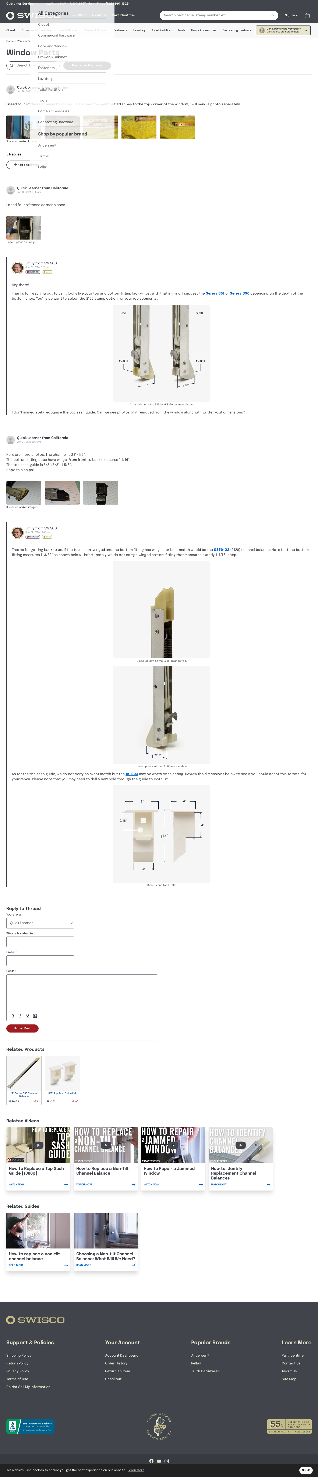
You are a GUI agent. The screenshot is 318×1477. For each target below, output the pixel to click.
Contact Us (291, 1363)
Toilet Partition (162, 30)
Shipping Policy (18, 1355)
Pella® (196, 1363)
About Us (289, 1371)
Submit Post (22, 1028)
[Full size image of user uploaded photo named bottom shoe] (138, 127)
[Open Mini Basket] (308, 15)
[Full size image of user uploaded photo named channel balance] (23, 127)
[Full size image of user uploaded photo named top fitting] (177, 127)
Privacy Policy (17, 1371)
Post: (10, 971)
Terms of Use (17, 1379)
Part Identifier (293, 1355)
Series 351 (215, 293)
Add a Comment (26, 164)
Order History (116, 1363)
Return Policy (17, 1363)
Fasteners (120, 30)
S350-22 (221, 550)
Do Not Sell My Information (28, 1387)
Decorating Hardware (237, 30)
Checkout (113, 1379)
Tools (181, 30)
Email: (10, 952)
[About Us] (99, 15)
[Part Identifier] (123, 15)
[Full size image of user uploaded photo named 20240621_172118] (100, 493)
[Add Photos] (35, 1016)
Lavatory (139, 30)
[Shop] (79, 15)
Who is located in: (20, 933)
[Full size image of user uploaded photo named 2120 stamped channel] (100, 127)
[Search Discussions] (37, 66)
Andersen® (200, 1355)
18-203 (132, 774)
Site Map (289, 1379)
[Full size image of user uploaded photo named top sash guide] (23, 228)
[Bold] (12, 1016)
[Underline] (27, 1016)
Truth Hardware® (205, 1371)
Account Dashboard (121, 1355)
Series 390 (239, 293)
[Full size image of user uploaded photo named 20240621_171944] (23, 493)
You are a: (14, 914)
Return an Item (117, 1371)
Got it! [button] (306, 1470)
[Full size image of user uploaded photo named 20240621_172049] (62, 493)
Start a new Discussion (87, 65)
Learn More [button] (136, 1470)
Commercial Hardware (37, 30)
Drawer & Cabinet (95, 30)
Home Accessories (203, 30)
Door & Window (68, 30)
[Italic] (20, 1016)
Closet (10, 30)
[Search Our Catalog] (211, 15)
